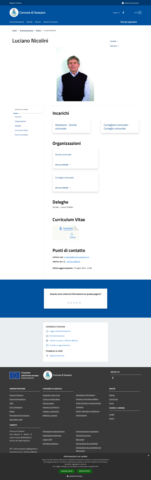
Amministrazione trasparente (87, 431)
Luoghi (111, 414)
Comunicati (113, 399)
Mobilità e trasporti (50, 415)
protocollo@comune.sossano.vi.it (76, 257)
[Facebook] (119, 12)
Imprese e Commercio (51, 407)
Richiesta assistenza (50, 443)
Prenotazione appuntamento (54, 431)
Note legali (80, 439)
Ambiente (79, 407)
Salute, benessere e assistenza (87, 411)
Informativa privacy (83, 435)
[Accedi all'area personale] (130, 3)
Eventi (111, 418)
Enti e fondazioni (16, 407)
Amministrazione (26, 30)
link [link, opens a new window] (97, 466)
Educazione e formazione (85, 395)
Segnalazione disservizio (52, 435)
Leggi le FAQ (47, 439)
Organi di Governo (16, 395)
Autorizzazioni (81, 415)
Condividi (114, 41)
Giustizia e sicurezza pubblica (87, 399)
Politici (38, 30)
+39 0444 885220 (73, 261)
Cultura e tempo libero (51, 399)
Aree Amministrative (17, 399)
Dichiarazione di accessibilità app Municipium (88, 449)
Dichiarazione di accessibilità (87, 443)
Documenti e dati (16, 419)
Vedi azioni (115, 46)
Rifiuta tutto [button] (84, 471)
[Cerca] (139, 12)
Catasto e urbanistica (51, 411)
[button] (75, 476)
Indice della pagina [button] (21, 109)
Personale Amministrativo (19, 415)
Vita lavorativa (48, 403)
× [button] (148, 455)
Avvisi (111, 403)
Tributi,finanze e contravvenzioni (88, 403)
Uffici (11, 403)
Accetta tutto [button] (66, 471)
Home (14, 30)
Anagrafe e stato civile (51, 395)
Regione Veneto (15, 3)
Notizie (112, 395)
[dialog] (75, 466)
